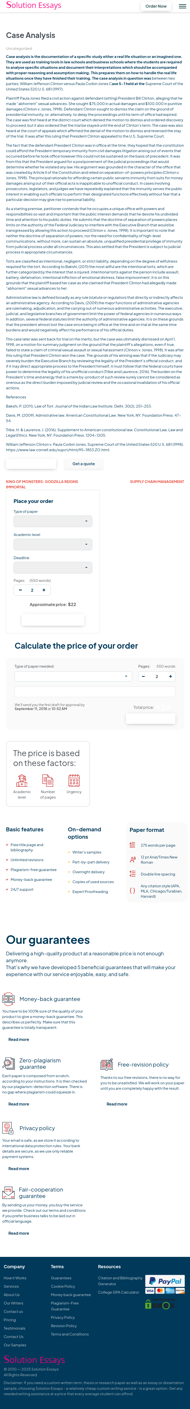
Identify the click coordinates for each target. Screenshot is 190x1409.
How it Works (15, 1277)
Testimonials (14, 1328)
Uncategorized (19, 48)
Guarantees (61, 1277)
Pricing (10, 1319)
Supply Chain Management (157, 481)
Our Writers (14, 1303)
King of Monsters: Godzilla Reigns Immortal (42, 484)
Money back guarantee (71, 1294)
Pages (19, 580)
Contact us (13, 1311)
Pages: (144, 666)
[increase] (44, 590)
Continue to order (31, 463)
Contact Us (14, 1336)
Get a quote (83, 463)
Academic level (27, 534)
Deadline (21, 557)
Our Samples (15, 1344)
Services (11, 1286)
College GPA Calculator (118, 1292)
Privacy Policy (63, 1317)
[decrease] (20, 590)
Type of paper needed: (34, 666)
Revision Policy (64, 1325)
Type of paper (26, 511)
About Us (12, 1294)
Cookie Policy (63, 1286)
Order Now (156, 6)
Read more (18, 1039)
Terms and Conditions (70, 1334)
